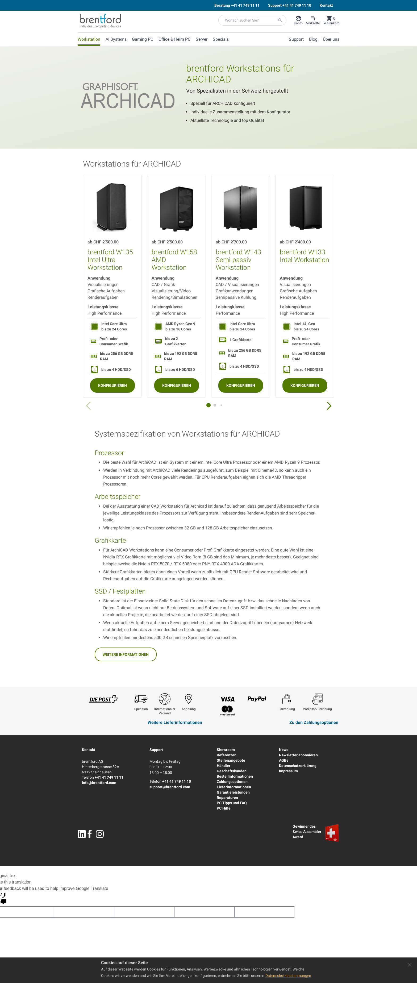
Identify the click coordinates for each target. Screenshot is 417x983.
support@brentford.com (169, 787)
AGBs (283, 760)
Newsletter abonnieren (298, 755)
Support (156, 750)
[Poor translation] (3, 898)
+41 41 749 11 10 (176, 781)
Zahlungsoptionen (232, 781)
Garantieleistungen (233, 792)
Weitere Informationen (126, 654)
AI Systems (116, 39)
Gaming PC (142, 39)
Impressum (288, 771)
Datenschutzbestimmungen (288, 975)
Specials (221, 39)
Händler (223, 766)
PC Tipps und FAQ (232, 803)
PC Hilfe (224, 808)
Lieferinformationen (234, 787)
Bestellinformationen (235, 776)
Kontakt (88, 750)
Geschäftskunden (232, 771)
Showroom (226, 750)
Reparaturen (227, 797)
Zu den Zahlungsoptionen (313, 722)
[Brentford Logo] (100, 21)
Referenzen (226, 755)
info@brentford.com (99, 783)
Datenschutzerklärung (297, 766)
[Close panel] (409, 964)
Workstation (89, 39)
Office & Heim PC (174, 39)
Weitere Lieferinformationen (175, 722)
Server (201, 39)
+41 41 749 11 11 (109, 777)
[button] (329, 406)
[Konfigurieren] (112, 385)
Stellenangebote (231, 760)
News (283, 750)
